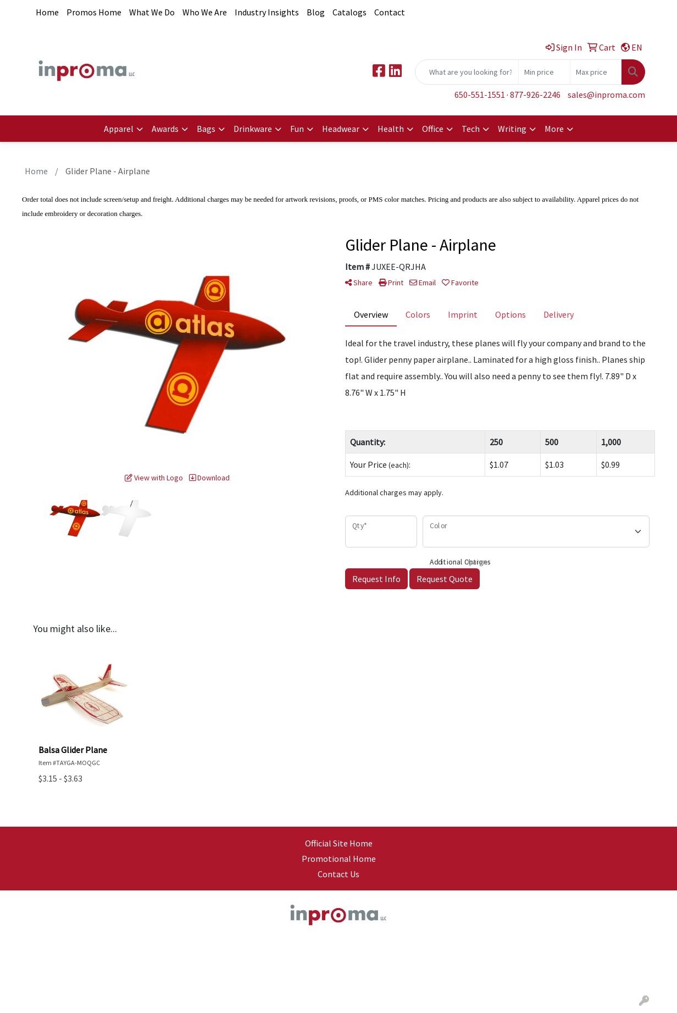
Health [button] (391, 128)
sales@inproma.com (606, 94)
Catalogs (349, 12)
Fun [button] (297, 128)
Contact (389, 12)
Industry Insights (267, 12)
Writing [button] (512, 128)
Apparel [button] (119, 128)
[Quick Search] (467, 72)
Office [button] (432, 128)
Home (47, 12)
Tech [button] (471, 128)
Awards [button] (165, 128)
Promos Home (93, 12)
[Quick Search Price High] (596, 72)
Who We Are (204, 12)
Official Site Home (339, 843)
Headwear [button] (340, 128)
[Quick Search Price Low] (544, 72)
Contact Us (338, 873)
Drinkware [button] (253, 128)
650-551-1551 (479, 94)
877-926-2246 (535, 94)
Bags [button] (206, 128)
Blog (316, 12)
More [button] (554, 128)
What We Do (152, 12)
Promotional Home (339, 858)
